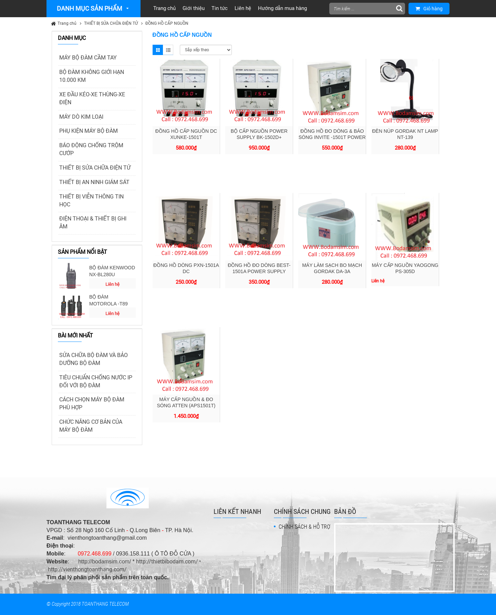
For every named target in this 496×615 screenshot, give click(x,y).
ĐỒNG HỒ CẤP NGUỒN (166, 23)
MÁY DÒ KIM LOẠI (81, 117)
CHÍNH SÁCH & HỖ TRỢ (304, 527)
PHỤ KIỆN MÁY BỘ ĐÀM (88, 131)
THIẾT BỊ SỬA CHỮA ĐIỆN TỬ (111, 23)
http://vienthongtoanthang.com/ (87, 569)
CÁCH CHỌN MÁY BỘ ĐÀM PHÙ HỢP (91, 403)
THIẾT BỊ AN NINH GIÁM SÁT (94, 182)
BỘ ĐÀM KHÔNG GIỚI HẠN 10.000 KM (91, 76)
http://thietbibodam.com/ (167, 561)
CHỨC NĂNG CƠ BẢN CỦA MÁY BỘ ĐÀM (90, 426)
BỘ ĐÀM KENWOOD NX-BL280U (112, 271)
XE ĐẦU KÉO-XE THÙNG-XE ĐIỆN (92, 98)
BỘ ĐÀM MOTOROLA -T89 (108, 300)
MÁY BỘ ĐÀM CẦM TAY (88, 57)
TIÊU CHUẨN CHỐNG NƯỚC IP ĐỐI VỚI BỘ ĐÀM (95, 381)
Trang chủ (67, 23)
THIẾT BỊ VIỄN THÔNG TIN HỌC (91, 200)
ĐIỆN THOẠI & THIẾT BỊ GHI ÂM (92, 222)
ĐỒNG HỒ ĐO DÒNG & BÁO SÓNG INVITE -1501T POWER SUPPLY (332, 137)
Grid (158, 50)
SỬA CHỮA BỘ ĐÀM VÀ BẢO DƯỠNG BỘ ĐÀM (93, 359)
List (168, 50)
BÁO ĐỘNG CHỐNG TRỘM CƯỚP (91, 149)
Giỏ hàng (429, 8)
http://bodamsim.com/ (104, 561)
